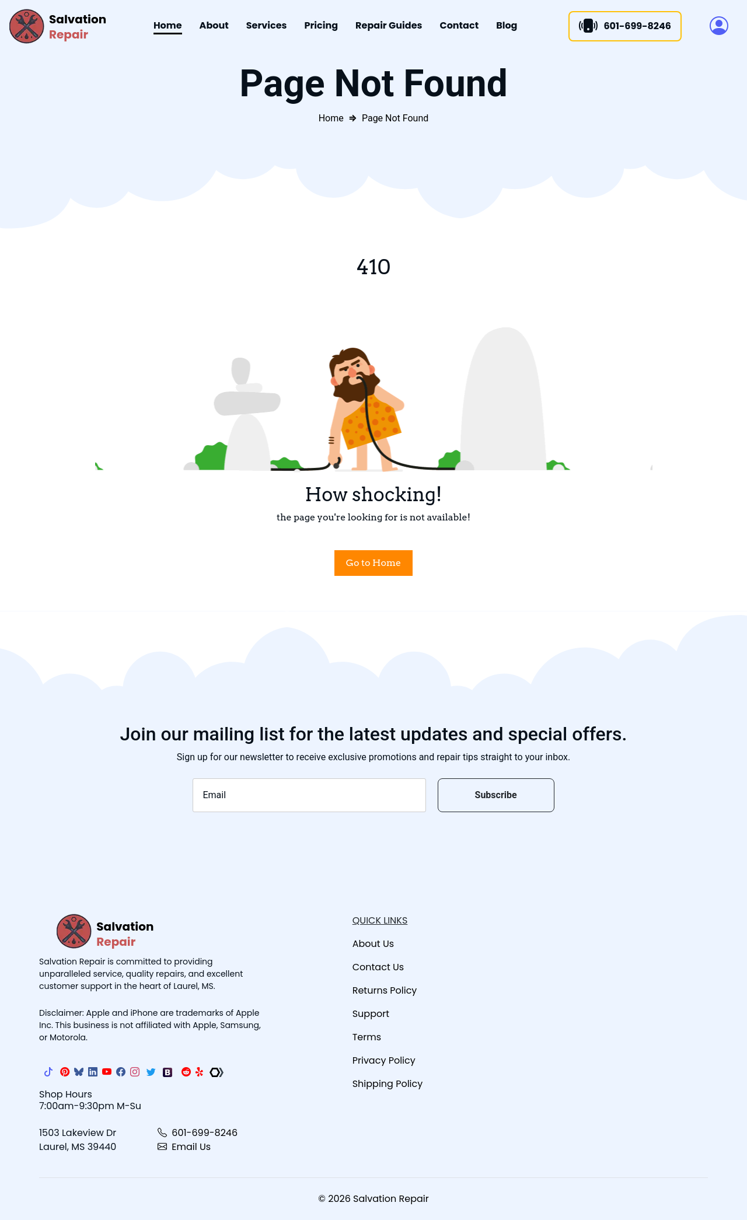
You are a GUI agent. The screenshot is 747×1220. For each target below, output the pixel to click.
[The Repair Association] (217, 1072)
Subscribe (496, 794)
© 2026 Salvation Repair (373, 1198)
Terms (366, 1037)
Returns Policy (384, 990)
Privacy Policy (384, 1060)
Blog (506, 25)
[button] (719, 26)
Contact (459, 25)
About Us (373, 943)
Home (167, 25)
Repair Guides (388, 25)
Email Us (184, 1146)
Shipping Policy (387, 1083)
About (214, 25)
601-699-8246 (198, 1132)
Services (266, 25)
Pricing (321, 25)
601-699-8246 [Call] (625, 26)
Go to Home (373, 562)
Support (370, 1013)
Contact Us (378, 967)
